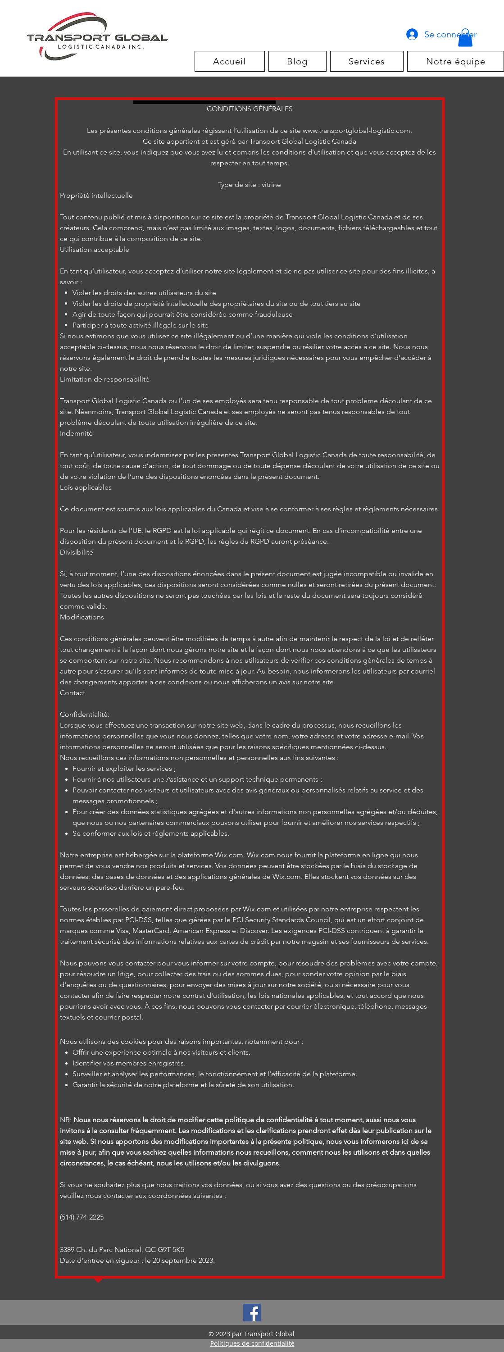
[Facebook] (252, 1312)
